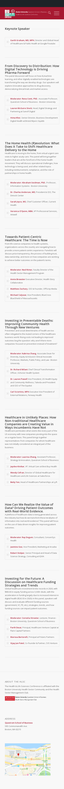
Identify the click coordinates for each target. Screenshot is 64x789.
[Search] (48, 13)
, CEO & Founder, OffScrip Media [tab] (32, 288)
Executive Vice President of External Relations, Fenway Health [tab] (31, 393)
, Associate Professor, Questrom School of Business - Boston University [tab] (32, 100)
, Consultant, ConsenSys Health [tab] (31, 539)
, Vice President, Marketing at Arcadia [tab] (32, 546)
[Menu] (55, 13)
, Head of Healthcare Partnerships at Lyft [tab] (32, 482)
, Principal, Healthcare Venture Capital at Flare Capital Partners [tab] (33, 629)
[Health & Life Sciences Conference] (26, 13)
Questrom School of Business (19, 722)
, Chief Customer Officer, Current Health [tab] (31, 203)
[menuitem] (48, 13)
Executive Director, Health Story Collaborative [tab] (31, 281)
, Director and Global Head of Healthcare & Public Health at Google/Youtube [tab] (33, 42)
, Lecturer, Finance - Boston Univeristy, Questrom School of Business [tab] (32, 620)
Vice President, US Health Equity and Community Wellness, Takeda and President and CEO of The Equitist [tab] (32, 382)
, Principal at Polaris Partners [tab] (30, 637)
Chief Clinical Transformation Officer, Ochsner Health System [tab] (31, 371)
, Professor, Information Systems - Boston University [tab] (31, 184)
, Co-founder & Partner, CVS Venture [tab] (32, 643)
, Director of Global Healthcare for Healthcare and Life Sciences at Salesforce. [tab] (31, 474)
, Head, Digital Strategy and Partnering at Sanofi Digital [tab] (32, 110)
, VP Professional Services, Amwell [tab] (32, 213)
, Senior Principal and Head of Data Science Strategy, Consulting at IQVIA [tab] (32, 555)
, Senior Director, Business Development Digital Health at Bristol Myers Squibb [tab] (32, 119)
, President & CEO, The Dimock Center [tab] (31, 194)
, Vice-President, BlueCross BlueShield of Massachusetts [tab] (29, 297)
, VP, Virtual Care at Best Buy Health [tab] (32, 466)
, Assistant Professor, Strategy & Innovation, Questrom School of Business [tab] (33, 459)
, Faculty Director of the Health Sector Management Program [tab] (30, 271)
